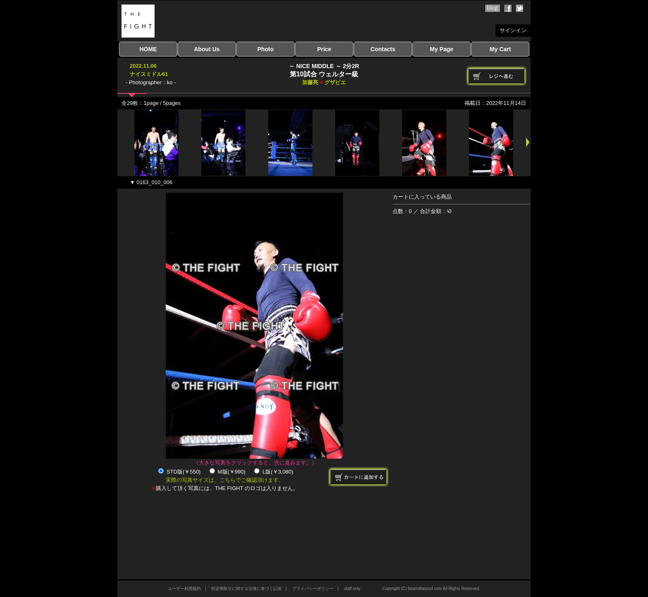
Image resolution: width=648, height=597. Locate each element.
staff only (352, 588)
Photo (265, 49)
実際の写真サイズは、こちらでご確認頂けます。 (225, 480)
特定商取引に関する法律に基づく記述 (246, 588)
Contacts (383, 49)
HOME (148, 49)
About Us (206, 49)
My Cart (500, 49)
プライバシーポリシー (313, 588)
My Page (441, 49)
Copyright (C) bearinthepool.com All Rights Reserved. (431, 588)
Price (324, 49)
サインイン (513, 30)
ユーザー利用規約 (184, 588)
